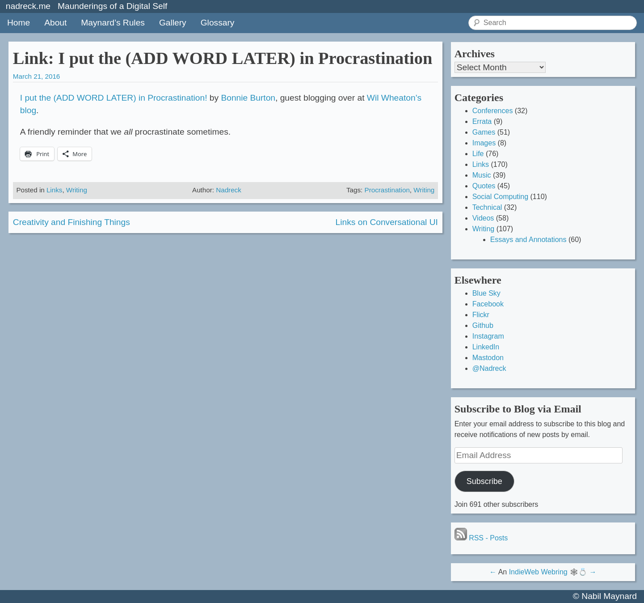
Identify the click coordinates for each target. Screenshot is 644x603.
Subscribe (484, 481)
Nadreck (228, 190)
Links (54, 190)
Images (484, 143)
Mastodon (488, 357)
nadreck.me (28, 6)
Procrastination (387, 190)
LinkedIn (486, 347)
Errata (482, 121)
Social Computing (500, 196)
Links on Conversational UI (387, 222)
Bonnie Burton (248, 97)
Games (484, 132)
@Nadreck (489, 368)
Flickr (480, 314)
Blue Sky (486, 293)
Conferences (492, 111)
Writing (76, 190)
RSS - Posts (481, 538)
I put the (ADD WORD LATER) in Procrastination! (113, 97)
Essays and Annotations (528, 239)
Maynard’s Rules (113, 22)
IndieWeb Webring (538, 572)
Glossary (218, 22)
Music (481, 175)
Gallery (172, 22)
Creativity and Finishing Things (71, 222)
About (55, 22)
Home (18, 22)
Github (482, 325)
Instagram (488, 336)
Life (478, 153)
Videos (483, 218)
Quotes (484, 186)
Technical (487, 207)
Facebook (488, 304)
